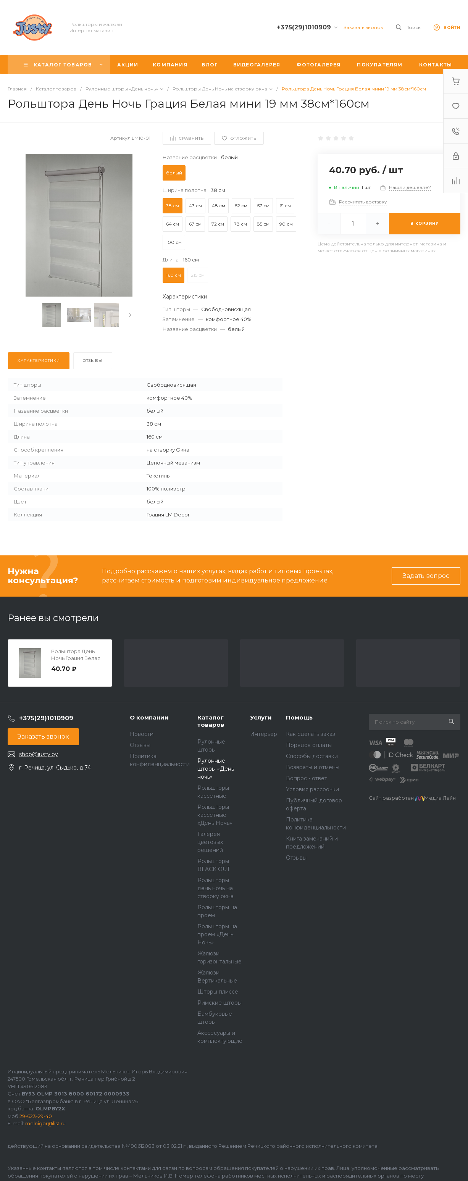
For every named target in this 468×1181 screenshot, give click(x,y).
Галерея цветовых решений (210, 842)
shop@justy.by (38, 754)
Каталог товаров (210, 721)
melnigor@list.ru (45, 1123)
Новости (141, 734)
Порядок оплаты (309, 745)
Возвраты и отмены (312, 767)
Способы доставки (312, 756)
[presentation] (130, 314)
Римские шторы (219, 1002)
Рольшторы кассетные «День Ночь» (214, 814)
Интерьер (263, 734)
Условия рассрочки (312, 789)
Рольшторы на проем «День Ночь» (217, 934)
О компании (149, 717)
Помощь (299, 717)
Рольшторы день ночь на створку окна (215, 888)
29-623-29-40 (35, 1116)
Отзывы (140, 745)
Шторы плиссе (217, 991)
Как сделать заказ (310, 734)
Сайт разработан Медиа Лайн (412, 798)
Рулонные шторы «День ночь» (215, 768)
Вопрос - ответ (306, 778)
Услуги (261, 717)
